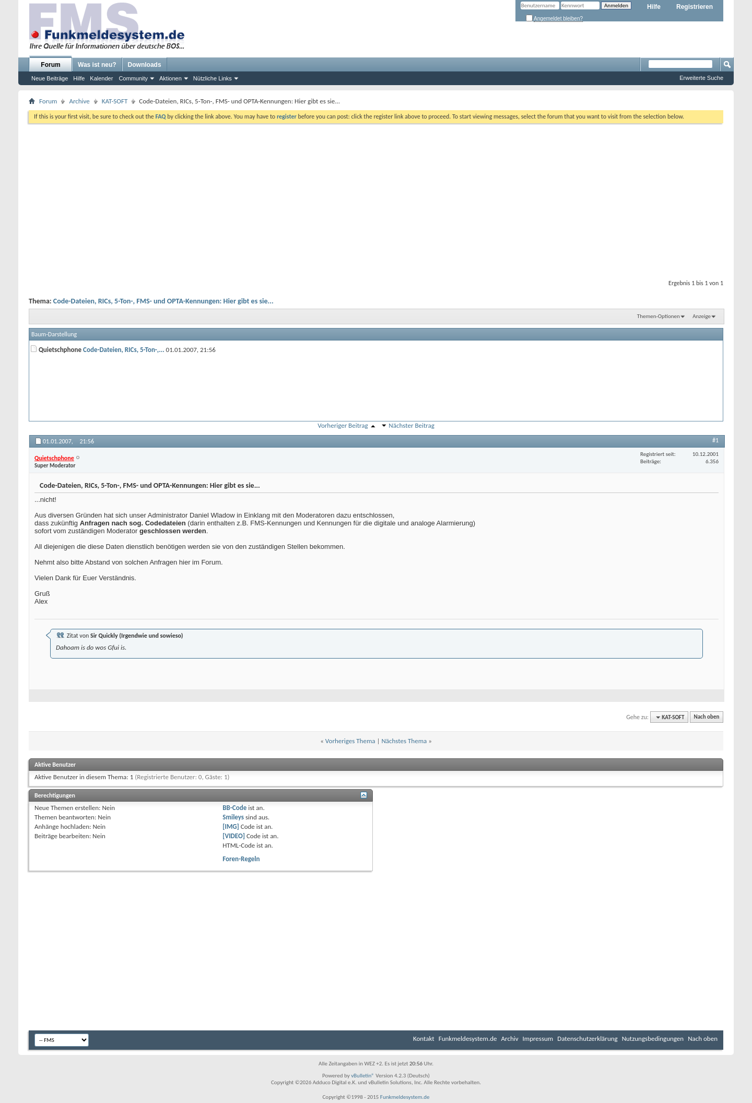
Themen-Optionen (658, 316)
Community (133, 78)
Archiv (510, 1038)
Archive (79, 101)
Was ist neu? (97, 64)
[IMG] (230, 826)
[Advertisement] (376, 199)
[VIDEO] (233, 836)
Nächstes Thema (404, 741)
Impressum (538, 1038)
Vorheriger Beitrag (343, 425)
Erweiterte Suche (701, 78)
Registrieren (694, 6)
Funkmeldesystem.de (468, 1038)
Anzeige (701, 316)
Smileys (233, 817)
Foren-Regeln (241, 859)
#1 (715, 440)
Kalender (101, 78)
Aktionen (170, 78)
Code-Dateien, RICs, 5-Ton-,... (123, 350)
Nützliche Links (212, 78)
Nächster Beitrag (411, 425)
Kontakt (423, 1038)
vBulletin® (362, 1075)
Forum (50, 64)
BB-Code (234, 808)
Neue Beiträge (49, 78)
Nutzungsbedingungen (653, 1038)
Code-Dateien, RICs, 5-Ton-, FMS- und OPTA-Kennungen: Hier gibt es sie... (163, 301)
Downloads (144, 64)
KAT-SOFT (114, 101)
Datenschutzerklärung (587, 1038)
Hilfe (654, 6)
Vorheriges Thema (350, 741)
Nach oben (706, 717)
